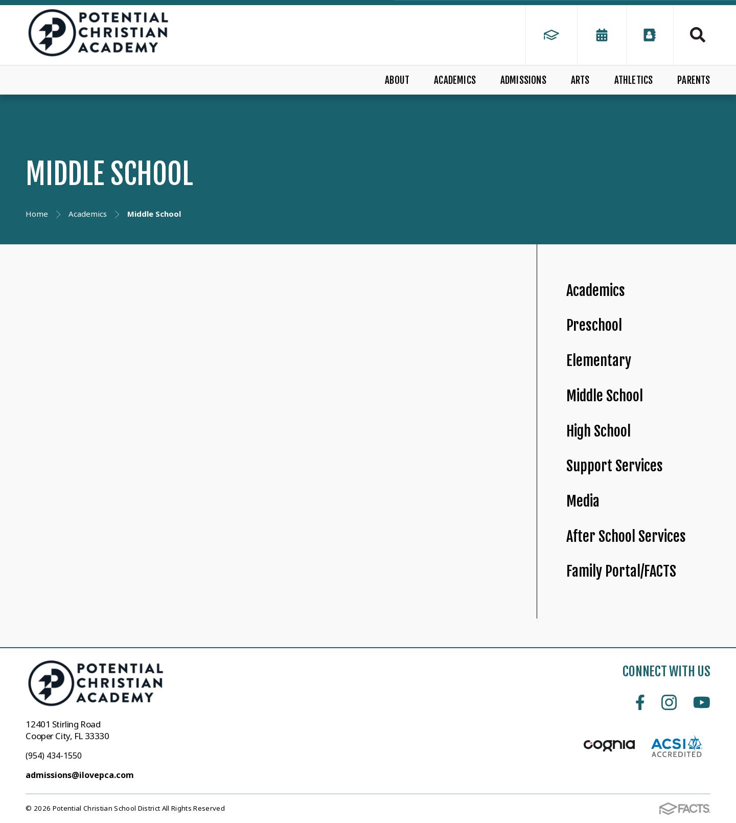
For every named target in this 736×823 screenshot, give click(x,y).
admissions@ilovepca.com (80, 775)
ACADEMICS (455, 80)
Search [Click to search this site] (697, 34)
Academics (595, 291)
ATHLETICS (633, 80)
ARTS (580, 80)
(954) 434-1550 (54, 755)
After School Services (626, 536)
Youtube (701, 702)
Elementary (598, 361)
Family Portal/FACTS (621, 571)
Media (583, 501)
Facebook (640, 702)
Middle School (604, 396)
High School (598, 431)
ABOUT (397, 80)
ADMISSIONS (523, 80)
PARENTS (693, 80)
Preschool (594, 325)
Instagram (669, 702)
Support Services (614, 466)
